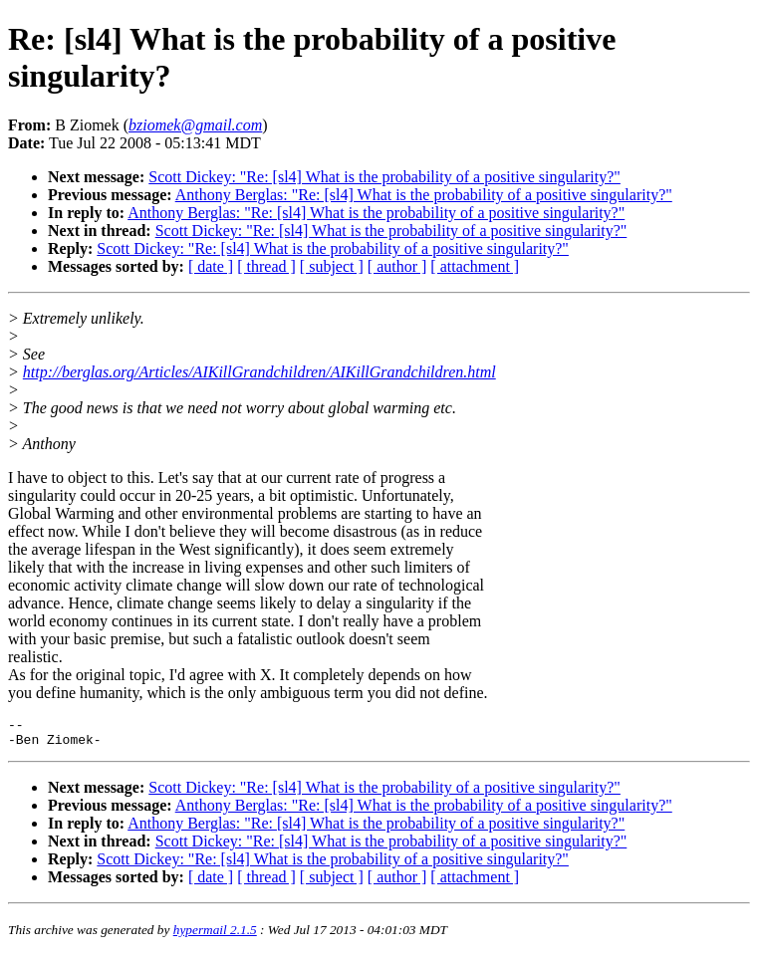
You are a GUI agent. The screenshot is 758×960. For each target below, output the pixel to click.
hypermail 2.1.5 (215, 935)
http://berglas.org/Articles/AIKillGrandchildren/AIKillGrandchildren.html (259, 371)
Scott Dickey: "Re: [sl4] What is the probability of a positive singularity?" (384, 176)
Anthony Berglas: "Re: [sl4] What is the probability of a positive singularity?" (423, 194)
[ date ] (210, 266)
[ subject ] (332, 266)
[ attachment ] (474, 266)
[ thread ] (266, 266)
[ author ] (397, 266)
